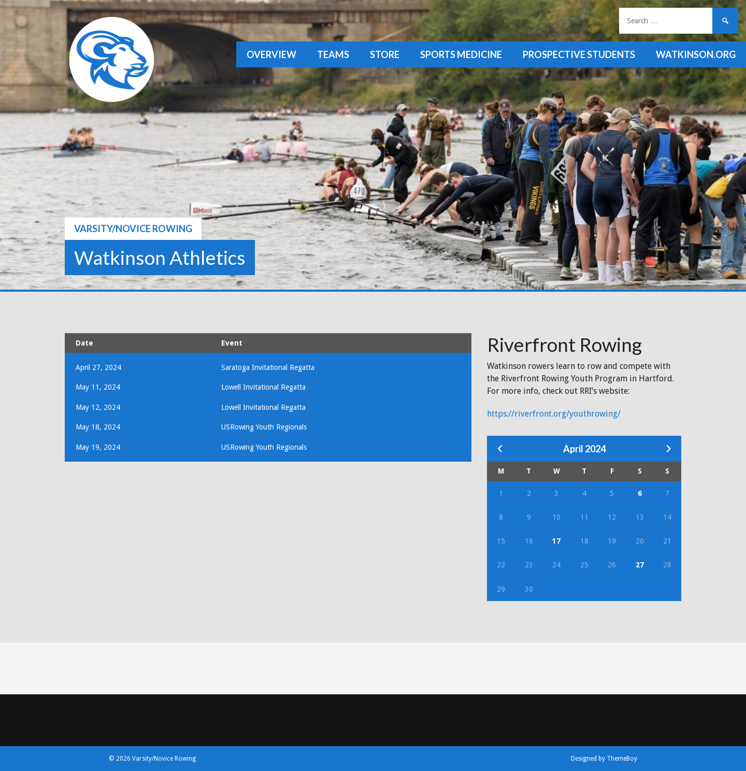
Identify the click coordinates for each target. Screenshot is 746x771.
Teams (333, 54)
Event (231, 343)
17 (556, 541)
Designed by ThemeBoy (604, 758)
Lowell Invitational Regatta (263, 387)
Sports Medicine (461, 54)
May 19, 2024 (98, 447)
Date (84, 343)
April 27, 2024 (98, 367)
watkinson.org (696, 54)
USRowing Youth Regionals (264, 427)
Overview (271, 54)
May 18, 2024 (98, 427)
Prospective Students (579, 54)
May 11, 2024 (98, 387)
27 (640, 565)
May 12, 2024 (98, 407)
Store (384, 54)
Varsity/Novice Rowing (133, 228)
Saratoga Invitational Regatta (267, 367)
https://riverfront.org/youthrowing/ (554, 414)
